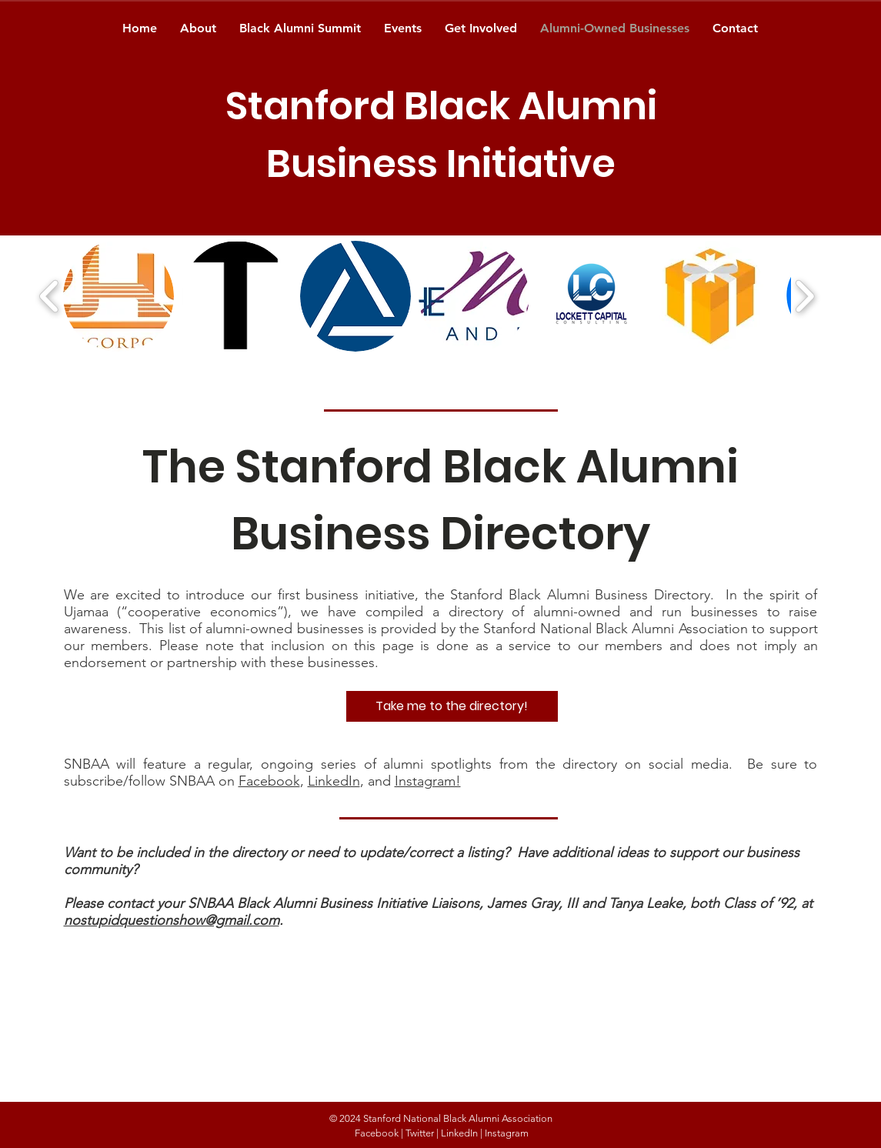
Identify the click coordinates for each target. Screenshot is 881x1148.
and (595, 903)
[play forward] (804, 296)
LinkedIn (334, 781)
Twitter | (422, 1133)
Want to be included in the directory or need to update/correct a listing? (290, 852)
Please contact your (126, 903)
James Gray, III (534, 903)
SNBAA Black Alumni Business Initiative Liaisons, (337, 903)
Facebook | (379, 1133)
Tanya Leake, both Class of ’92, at (711, 903)
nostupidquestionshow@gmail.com (171, 920)
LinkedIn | (461, 1133)
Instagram (507, 1133)
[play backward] (49, 296)
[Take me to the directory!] (452, 706)
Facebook (269, 781)
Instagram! (428, 781)
